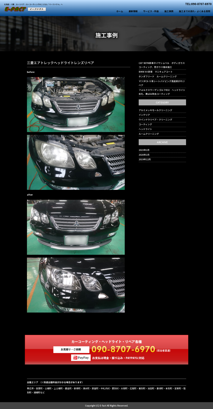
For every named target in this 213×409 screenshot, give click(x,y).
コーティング (145, 124)
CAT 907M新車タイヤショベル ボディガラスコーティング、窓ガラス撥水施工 (162, 65)
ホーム (119, 11)
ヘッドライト (145, 129)
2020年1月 (144, 154)
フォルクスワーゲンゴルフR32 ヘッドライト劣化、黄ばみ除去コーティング (162, 92)
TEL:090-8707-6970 (198, 4)
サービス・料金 (151, 11)
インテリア (144, 114)
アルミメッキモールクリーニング (155, 110)
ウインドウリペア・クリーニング (155, 119)
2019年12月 (145, 159)
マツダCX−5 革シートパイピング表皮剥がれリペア (162, 83)
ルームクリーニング (149, 133)
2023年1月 (144, 150)
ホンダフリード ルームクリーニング (158, 76)
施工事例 (168, 11)
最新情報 (133, 11)
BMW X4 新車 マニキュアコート (156, 71)
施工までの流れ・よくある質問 (194, 11)
